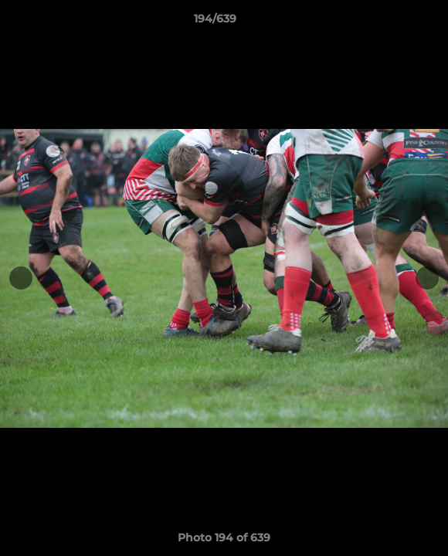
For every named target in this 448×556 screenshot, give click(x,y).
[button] (392, 22)
